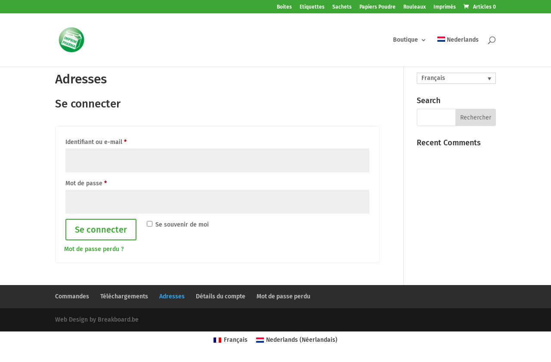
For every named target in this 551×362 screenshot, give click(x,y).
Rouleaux (414, 7)
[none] (456, 78)
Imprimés (444, 7)
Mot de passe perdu (283, 296)
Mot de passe (86, 183)
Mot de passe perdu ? (94, 249)
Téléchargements (124, 296)
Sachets (342, 7)
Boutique (405, 40)
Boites (284, 7)
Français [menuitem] (433, 78)
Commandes (72, 296)
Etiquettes (312, 7)
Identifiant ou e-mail (96, 142)
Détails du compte (220, 296)
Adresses (172, 296)
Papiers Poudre (377, 7)
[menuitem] (458, 52)
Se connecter (101, 229)
